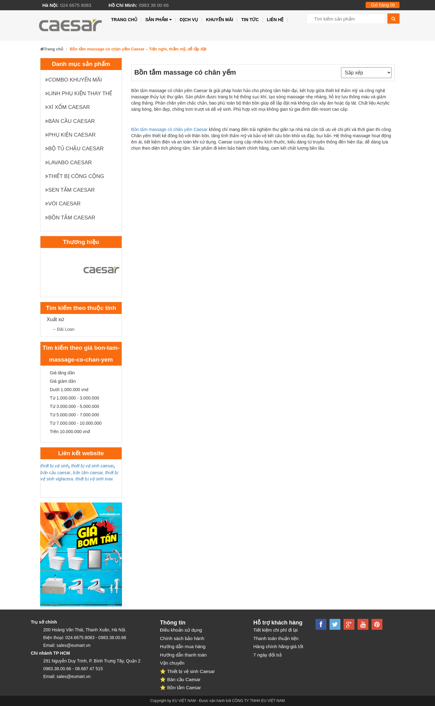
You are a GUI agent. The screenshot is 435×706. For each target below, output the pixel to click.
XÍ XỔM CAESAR (67, 107)
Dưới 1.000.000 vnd (69, 389)
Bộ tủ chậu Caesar (74, 149)
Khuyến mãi (219, 19)
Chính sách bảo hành (182, 638)
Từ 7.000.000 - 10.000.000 (75, 423)
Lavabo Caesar (68, 163)
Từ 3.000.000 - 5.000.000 (74, 406)
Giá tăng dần (62, 372)
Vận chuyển (172, 663)
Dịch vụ (189, 19)
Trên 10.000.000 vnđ (70, 431)
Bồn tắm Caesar (70, 218)
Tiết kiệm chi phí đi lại (275, 630)
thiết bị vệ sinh (54, 465)
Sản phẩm (158, 19)
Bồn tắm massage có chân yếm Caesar (169, 129)
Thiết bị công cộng (74, 176)
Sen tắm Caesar (70, 190)
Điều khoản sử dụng (181, 630)
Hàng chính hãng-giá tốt (278, 646)
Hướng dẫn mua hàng (182, 646)
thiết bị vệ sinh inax (94, 478)
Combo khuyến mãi (73, 80)
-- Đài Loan (63, 329)
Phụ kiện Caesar (70, 135)
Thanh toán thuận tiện (275, 638)
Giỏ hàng (383, 4)
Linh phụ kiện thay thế (78, 93)
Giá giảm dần (63, 381)
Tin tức (250, 19)
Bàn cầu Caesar (70, 121)
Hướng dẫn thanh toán (183, 654)
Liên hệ (275, 19)
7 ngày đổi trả (267, 654)
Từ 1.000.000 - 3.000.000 (74, 397)
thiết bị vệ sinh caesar (92, 465)
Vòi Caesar (63, 204)
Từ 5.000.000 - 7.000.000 (74, 414)
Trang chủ (124, 19)
